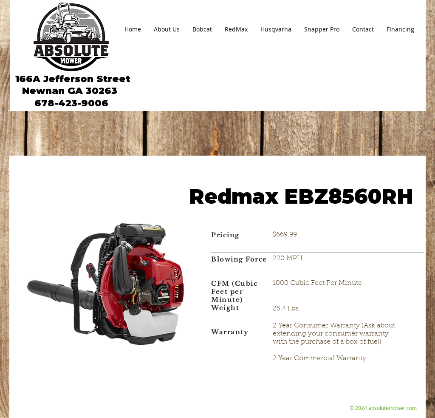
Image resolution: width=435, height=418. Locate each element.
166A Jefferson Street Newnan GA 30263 (71, 85)
